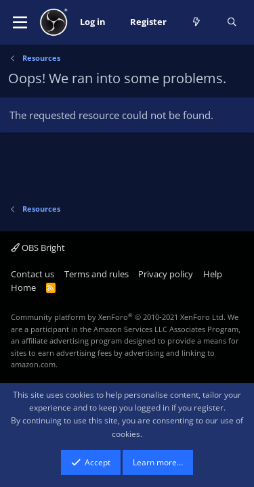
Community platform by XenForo (118, 317)
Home (23, 287)
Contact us (32, 274)
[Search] (232, 22)
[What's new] (197, 22)
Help (212, 274)
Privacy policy (165, 274)
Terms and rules (96, 274)
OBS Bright (38, 247)
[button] (20, 22)
